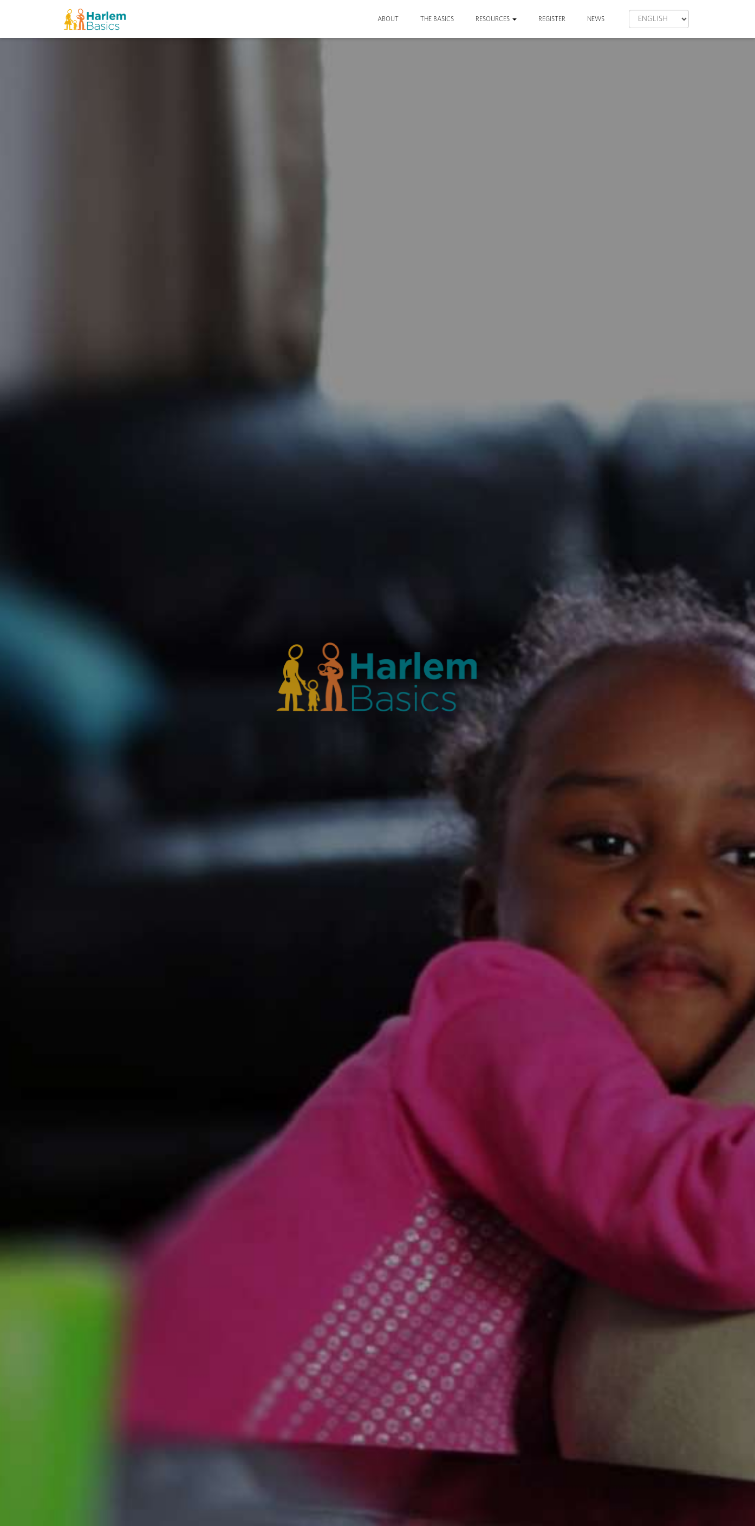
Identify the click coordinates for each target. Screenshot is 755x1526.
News (595, 19)
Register (551, 19)
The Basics (437, 19)
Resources (496, 19)
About (388, 19)
